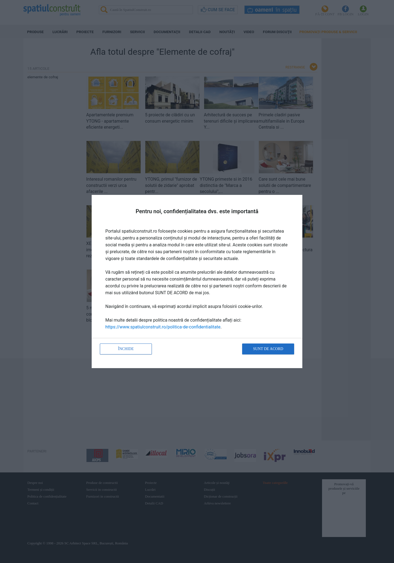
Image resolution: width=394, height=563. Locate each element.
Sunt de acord (268, 349)
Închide (126, 349)
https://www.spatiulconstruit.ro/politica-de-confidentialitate (163, 327)
